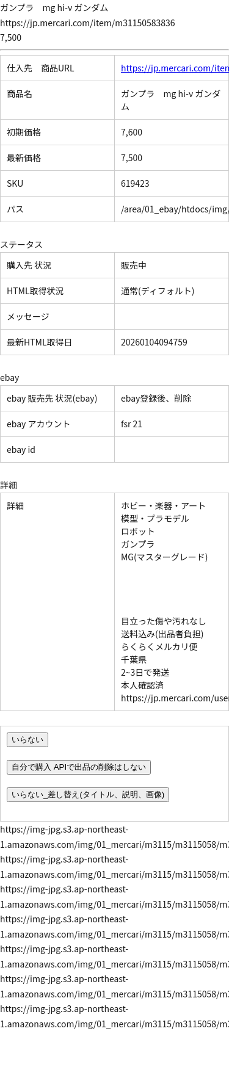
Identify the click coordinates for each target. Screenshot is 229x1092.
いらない (27, 739)
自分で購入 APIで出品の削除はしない (79, 767)
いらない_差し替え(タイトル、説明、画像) (88, 794)
